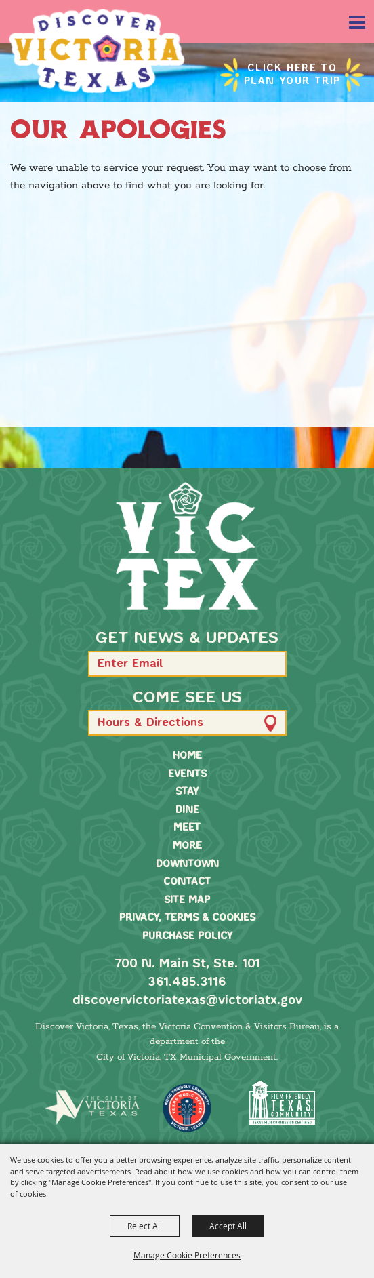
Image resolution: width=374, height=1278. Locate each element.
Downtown (187, 864)
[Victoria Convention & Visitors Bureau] (97, 50)
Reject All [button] (144, 1225)
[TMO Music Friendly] (187, 1108)
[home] (187, 545)
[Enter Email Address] (187, 664)
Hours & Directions (150, 723)
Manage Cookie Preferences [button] (187, 1255)
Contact (187, 882)
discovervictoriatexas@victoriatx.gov (187, 1001)
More (187, 846)
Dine (187, 810)
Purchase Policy (187, 936)
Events (187, 774)
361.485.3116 (187, 982)
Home (187, 756)
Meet (187, 828)
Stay (187, 792)
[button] (270, 663)
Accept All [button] (228, 1225)
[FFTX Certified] (281, 1103)
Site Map (187, 900)
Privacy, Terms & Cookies (187, 918)
